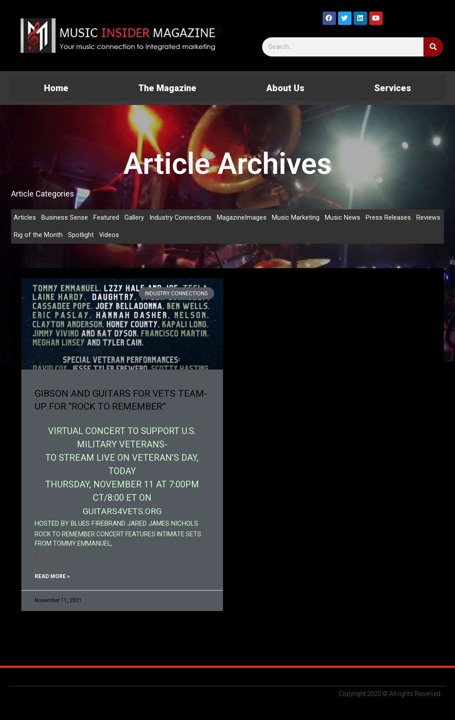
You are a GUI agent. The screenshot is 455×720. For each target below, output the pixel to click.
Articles (25, 218)
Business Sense (64, 218)
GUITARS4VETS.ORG (122, 512)
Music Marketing (296, 218)
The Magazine (167, 88)
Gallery (134, 218)
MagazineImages (242, 218)
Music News (343, 218)
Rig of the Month (38, 236)
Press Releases (388, 218)
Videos (109, 236)
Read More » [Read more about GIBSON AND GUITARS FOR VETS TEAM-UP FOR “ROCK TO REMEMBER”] (52, 577)
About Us (285, 88)
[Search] (433, 46)
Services (392, 88)
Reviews (429, 218)
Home (56, 88)
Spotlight (81, 236)
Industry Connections (180, 218)
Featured (106, 218)
